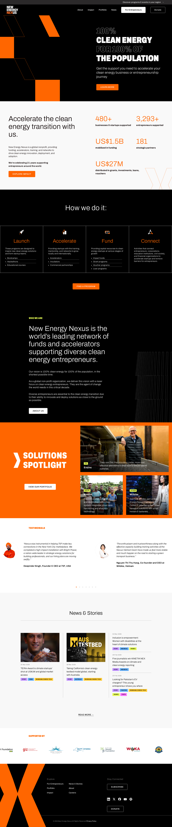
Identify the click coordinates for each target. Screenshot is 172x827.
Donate (157, 10)
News (113, 10)
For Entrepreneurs (133, 10)
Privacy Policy (91, 821)
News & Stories (75, 784)
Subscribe (117, 787)
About (80, 10)
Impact (91, 10)
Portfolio (103, 10)
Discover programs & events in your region (142, 2)
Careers (72, 793)
